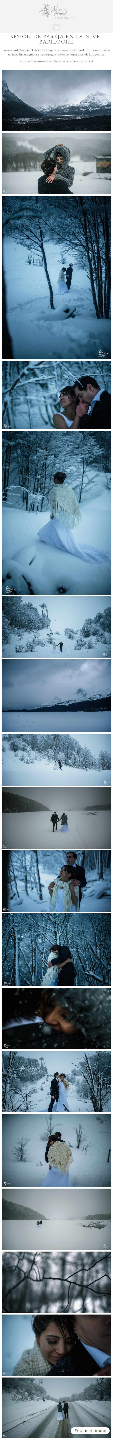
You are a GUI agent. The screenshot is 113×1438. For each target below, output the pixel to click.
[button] (56, 27)
